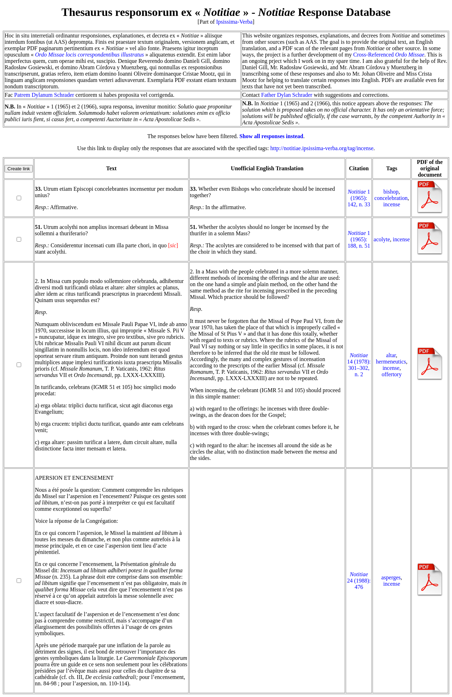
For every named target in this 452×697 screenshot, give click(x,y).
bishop (391, 192)
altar (391, 355)
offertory (392, 374)
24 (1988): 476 (359, 580)
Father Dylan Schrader (287, 95)
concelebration (391, 198)
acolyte (382, 239)
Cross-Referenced (388, 55)
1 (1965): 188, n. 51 (358, 239)
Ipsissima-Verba (234, 22)
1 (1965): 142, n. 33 (358, 198)
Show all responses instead (271, 136)
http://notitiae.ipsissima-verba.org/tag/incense (321, 148)
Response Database (324, 12)
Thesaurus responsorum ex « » (155, 12)
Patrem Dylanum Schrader (44, 95)
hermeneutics (391, 362)
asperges (391, 577)
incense (391, 204)
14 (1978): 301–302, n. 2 (359, 364)
